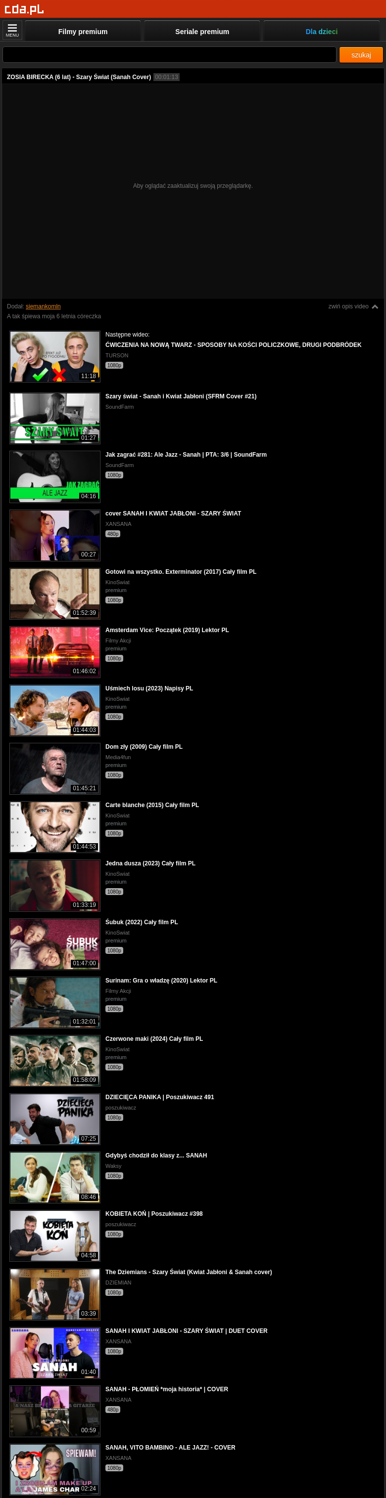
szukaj (361, 55)
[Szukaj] (169, 54)
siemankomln (43, 306)
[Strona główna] (24, 9)
